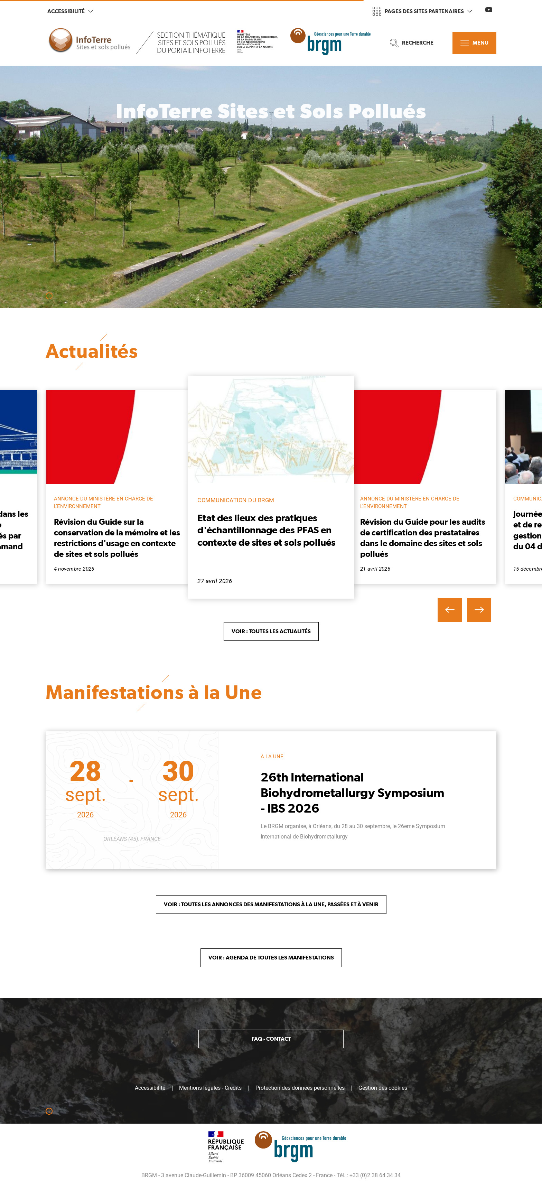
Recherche (411, 43)
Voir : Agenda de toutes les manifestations (271, 957)
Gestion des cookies (382, 1088)
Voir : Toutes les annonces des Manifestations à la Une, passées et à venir (271, 904)
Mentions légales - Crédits (210, 1088)
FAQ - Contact (271, 1039)
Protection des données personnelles (300, 1088)
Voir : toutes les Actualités (271, 631)
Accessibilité (70, 11)
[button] (450, 610)
